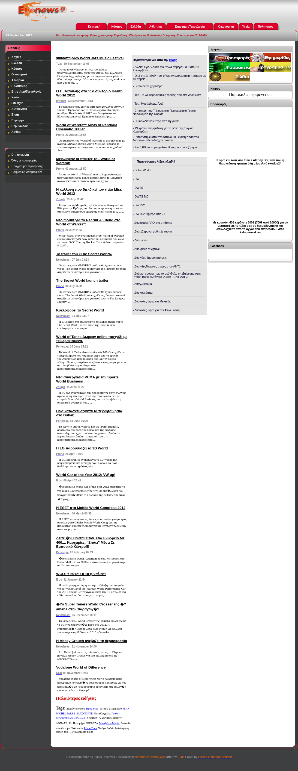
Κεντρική (94, 26)
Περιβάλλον (19, 126)
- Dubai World (141, 170)
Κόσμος (116, 26)
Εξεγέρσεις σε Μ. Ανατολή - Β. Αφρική (152, 35)
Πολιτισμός (265, 26)
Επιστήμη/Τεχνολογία (190, 26)
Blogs (15, 114)
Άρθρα (15, 131)
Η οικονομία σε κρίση (75, 35)
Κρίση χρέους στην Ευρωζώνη (108, 35)
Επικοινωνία (20, 154)
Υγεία (245, 26)
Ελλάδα (135, 26)
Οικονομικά (226, 26)
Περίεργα (17, 120)
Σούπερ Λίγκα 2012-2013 (192, 35)
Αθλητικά (155, 26)
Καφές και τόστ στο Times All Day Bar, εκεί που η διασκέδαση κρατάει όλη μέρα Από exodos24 (250, 161)
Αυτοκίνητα (19, 108)
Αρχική (16, 56)
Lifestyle (17, 103)
